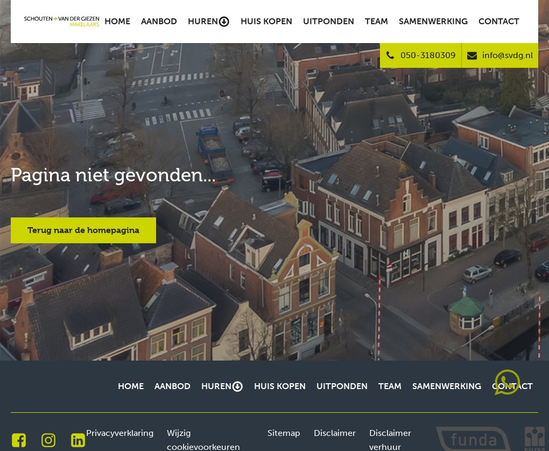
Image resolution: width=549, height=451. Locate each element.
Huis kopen (266, 21)
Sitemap (284, 433)
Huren (209, 21)
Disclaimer (335, 433)
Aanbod (159, 21)
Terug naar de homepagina (83, 230)
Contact (498, 21)
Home (117, 21)
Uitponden (328, 21)
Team (376, 21)
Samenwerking (433, 21)
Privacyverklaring (119, 433)
